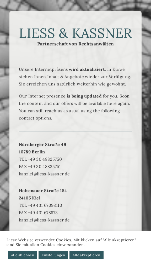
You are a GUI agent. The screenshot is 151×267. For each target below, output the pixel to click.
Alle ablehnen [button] (22, 255)
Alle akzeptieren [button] (86, 255)
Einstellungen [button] (53, 255)
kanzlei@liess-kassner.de (44, 179)
